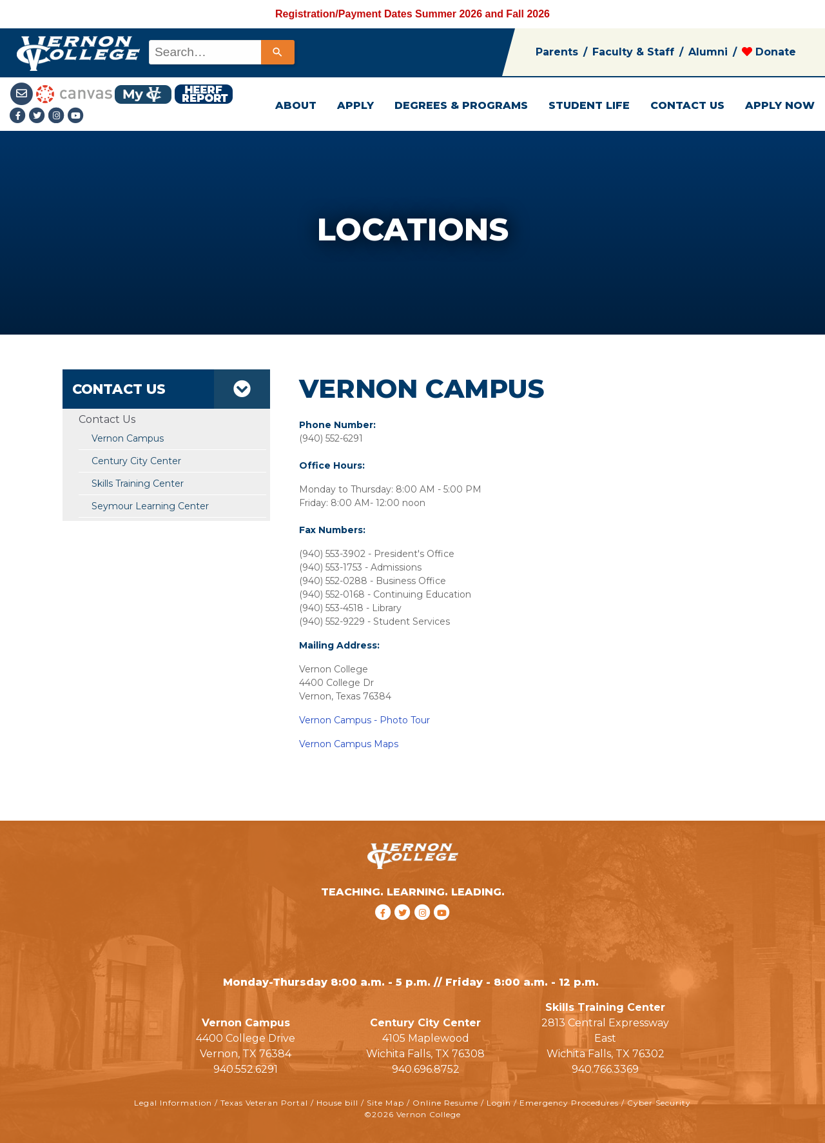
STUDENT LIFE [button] (589, 105)
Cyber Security (659, 1103)
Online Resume (445, 1103)
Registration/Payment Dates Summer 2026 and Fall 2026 (412, 13)
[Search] (278, 52)
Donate (769, 52)
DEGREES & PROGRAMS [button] (461, 105)
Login (499, 1103)
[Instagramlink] (58, 116)
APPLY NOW (780, 105)
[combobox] (221, 52)
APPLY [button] (355, 105)
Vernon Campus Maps (348, 744)
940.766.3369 (605, 1069)
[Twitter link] (38, 116)
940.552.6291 (245, 1069)
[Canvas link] (74, 93)
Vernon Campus (128, 438)
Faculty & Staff (633, 52)
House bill (337, 1103)
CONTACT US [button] (687, 105)
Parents (557, 52)
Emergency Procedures (569, 1103)
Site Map (385, 1103)
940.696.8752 (426, 1069)
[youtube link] (76, 116)
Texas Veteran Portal (264, 1103)
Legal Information (173, 1103)
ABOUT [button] (295, 105)
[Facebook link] (19, 116)
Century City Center (136, 461)
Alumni (708, 52)
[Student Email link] (23, 93)
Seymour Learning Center (150, 506)
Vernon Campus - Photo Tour (364, 720)
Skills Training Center (138, 483)
